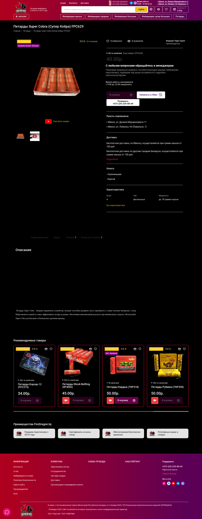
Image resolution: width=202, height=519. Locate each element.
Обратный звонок (169, 470)
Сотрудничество (58, 471)
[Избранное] (166, 9)
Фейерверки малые (72, 16)
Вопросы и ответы (91, 237)
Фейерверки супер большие (156, 16)
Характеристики (39, 237)
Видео (57, 237)
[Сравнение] (158, 9)
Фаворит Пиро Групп (175, 41)
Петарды (179, 16)
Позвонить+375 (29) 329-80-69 (123, 102)
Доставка (85, 3)
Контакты (73, 3)
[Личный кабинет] (151, 9)
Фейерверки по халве (23, 476)
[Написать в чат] (7, 512)
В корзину (126, 400)
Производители (20, 489)
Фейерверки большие (125, 16)
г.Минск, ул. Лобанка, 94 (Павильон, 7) (173, 4)
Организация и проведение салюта (67, 485)
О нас (16, 471)
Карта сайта (19, 485)
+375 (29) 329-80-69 (120, 2)
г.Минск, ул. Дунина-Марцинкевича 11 (173, 1)
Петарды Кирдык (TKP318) (123, 387)
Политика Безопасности (24, 480)
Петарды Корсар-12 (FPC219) (30, 386)
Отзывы (70, 237)
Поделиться (116, 218)
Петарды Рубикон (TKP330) (167, 387)
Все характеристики (115, 205)
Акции (63, 3)
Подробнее (112, 159)
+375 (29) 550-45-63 (120, 4)
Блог (15, 494)
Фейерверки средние (98, 16)
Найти (141, 9)
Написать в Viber (151, 95)
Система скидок (58, 476)
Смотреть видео (57, 121)
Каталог (21, 16)
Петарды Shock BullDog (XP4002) (76, 385)
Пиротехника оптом (60, 467)
